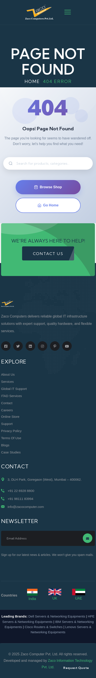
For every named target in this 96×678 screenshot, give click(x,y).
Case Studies (11, 452)
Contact (6, 403)
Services (7, 381)
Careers (7, 410)
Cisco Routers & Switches (44, 627)
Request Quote (76, 668)
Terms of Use (11, 438)
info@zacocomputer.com (26, 507)
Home (32, 81)
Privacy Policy (11, 431)
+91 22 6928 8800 (21, 491)
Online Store (10, 416)
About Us (8, 374)
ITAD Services (11, 396)
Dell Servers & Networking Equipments (56, 616)
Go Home (48, 205)
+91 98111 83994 (20, 499)
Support (7, 424)
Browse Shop (48, 187)
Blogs (5, 445)
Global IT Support (14, 389)
